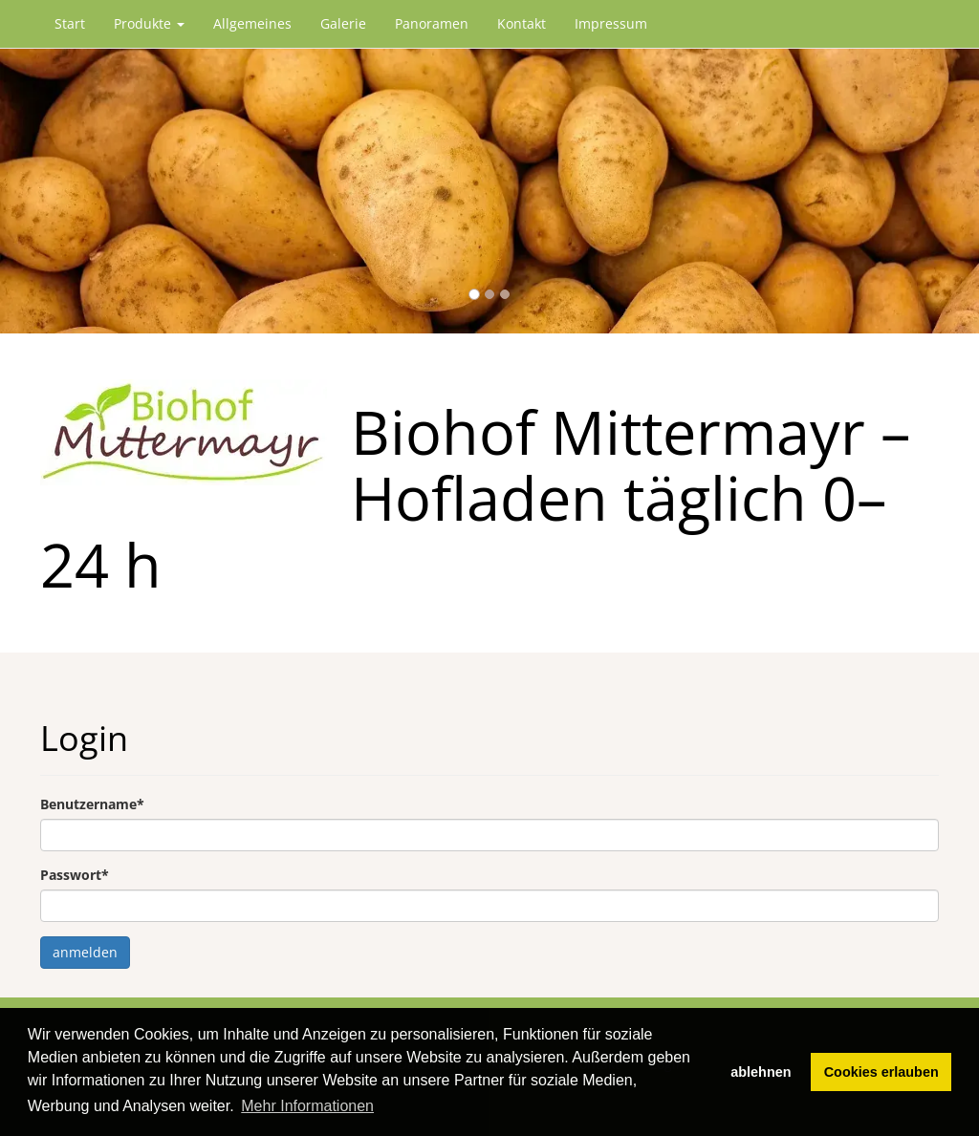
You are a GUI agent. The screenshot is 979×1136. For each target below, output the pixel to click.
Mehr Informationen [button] (307, 1106)
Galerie (343, 23)
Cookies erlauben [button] (881, 1072)
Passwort (74, 875)
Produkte (149, 23)
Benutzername (92, 804)
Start (69, 23)
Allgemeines (252, 23)
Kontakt (521, 23)
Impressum (611, 23)
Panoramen (431, 23)
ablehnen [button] (760, 1072)
